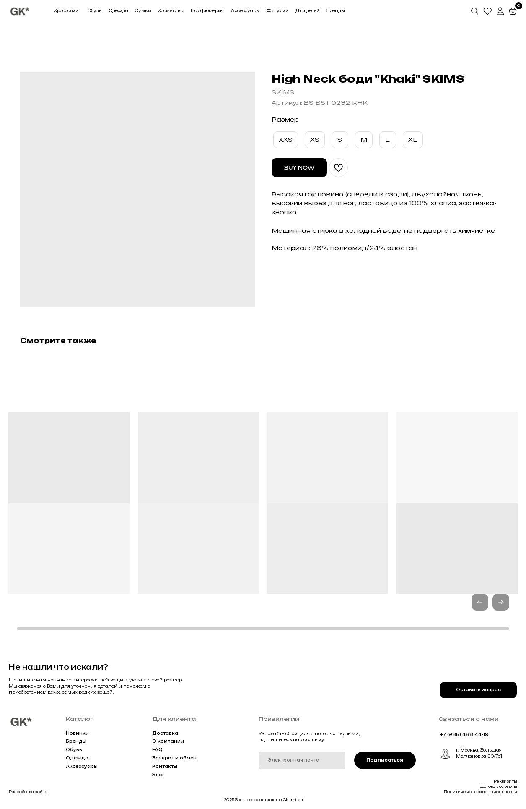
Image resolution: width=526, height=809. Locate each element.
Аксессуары (82, 766)
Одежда (77, 758)
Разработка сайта (28, 792)
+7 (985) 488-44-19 (464, 734)
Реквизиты (505, 781)
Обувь (74, 749)
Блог (158, 774)
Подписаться (384, 760)
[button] (500, 602)
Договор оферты (498, 786)
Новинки (77, 733)
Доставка (165, 733)
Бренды (76, 741)
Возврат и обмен (174, 758)
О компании (168, 741)
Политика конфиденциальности (480, 792)
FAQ (157, 749)
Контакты (164, 766)
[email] (302, 760)
